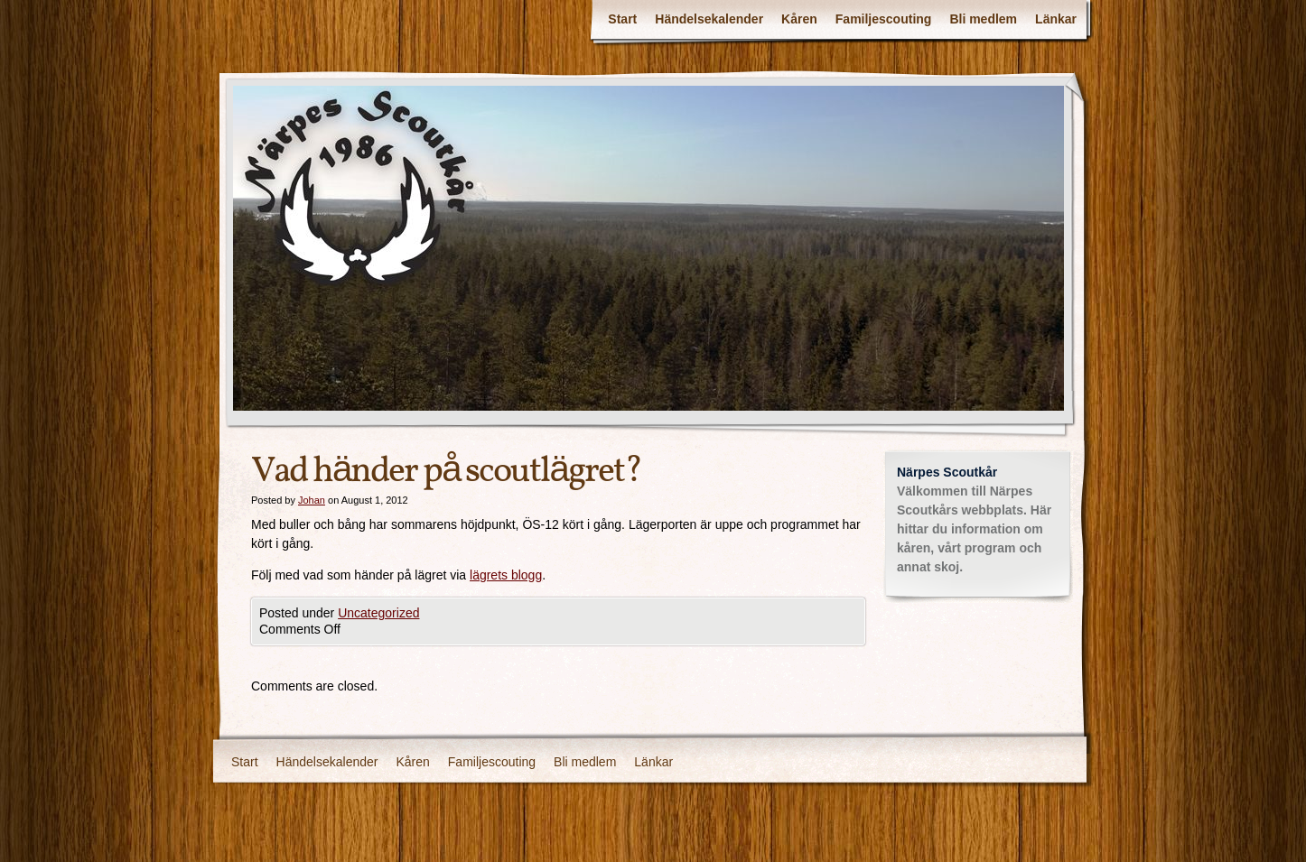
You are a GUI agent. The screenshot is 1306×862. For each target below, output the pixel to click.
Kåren (799, 19)
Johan (311, 500)
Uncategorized (378, 613)
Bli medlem (983, 19)
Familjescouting (883, 19)
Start (622, 19)
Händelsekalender (709, 19)
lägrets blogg (506, 575)
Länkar (1056, 19)
